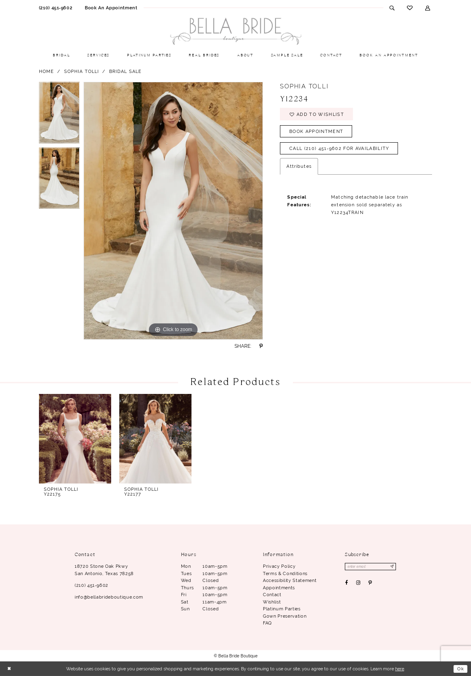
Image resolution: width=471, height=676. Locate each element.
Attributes (298, 166)
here (399, 669)
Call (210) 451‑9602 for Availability (339, 148)
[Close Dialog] (9, 668)
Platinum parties (282, 608)
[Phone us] (55, 7)
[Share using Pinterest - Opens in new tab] (261, 346)
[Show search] (392, 7)
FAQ (267, 622)
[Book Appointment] (111, 7)
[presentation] (75, 438)
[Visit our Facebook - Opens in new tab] (346, 583)
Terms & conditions (285, 573)
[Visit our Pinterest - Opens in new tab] (370, 583)
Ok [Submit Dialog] (460, 669)
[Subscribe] (392, 566)
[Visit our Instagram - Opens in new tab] (358, 583)
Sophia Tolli (81, 71)
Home (46, 71)
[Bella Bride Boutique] (235, 31)
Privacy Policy (279, 566)
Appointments (279, 587)
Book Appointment (316, 131)
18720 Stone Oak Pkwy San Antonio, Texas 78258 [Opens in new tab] (104, 570)
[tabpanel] (59, 115)
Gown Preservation (284, 616)
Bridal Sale (125, 71)
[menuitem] (55, 7)
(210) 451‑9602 (91, 585)
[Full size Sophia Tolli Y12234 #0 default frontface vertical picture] (173, 210)
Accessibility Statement (289, 580)
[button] (428, 7)
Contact (272, 594)
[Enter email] (370, 566)
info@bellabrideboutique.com (109, 597)
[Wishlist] (410, 7)
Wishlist (272, 601)
